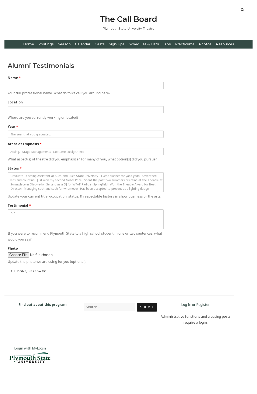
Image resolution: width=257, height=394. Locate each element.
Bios (167, 44)
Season (64, 44)
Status (15, 168)
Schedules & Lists (144, 44)
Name (14, 77)
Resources (225, 44)
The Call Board (128, 19)
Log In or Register (195, 304)
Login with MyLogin (30, 348)
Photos (205, 44)
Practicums (185, 44)
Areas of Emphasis (25, 144)
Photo (13, 248)
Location (15, 102)
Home (28, 44)
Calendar (82, 44)
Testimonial (19, 205)
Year (13, 126)
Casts (100, 44)
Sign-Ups (117, 44)
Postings (46, 44)
